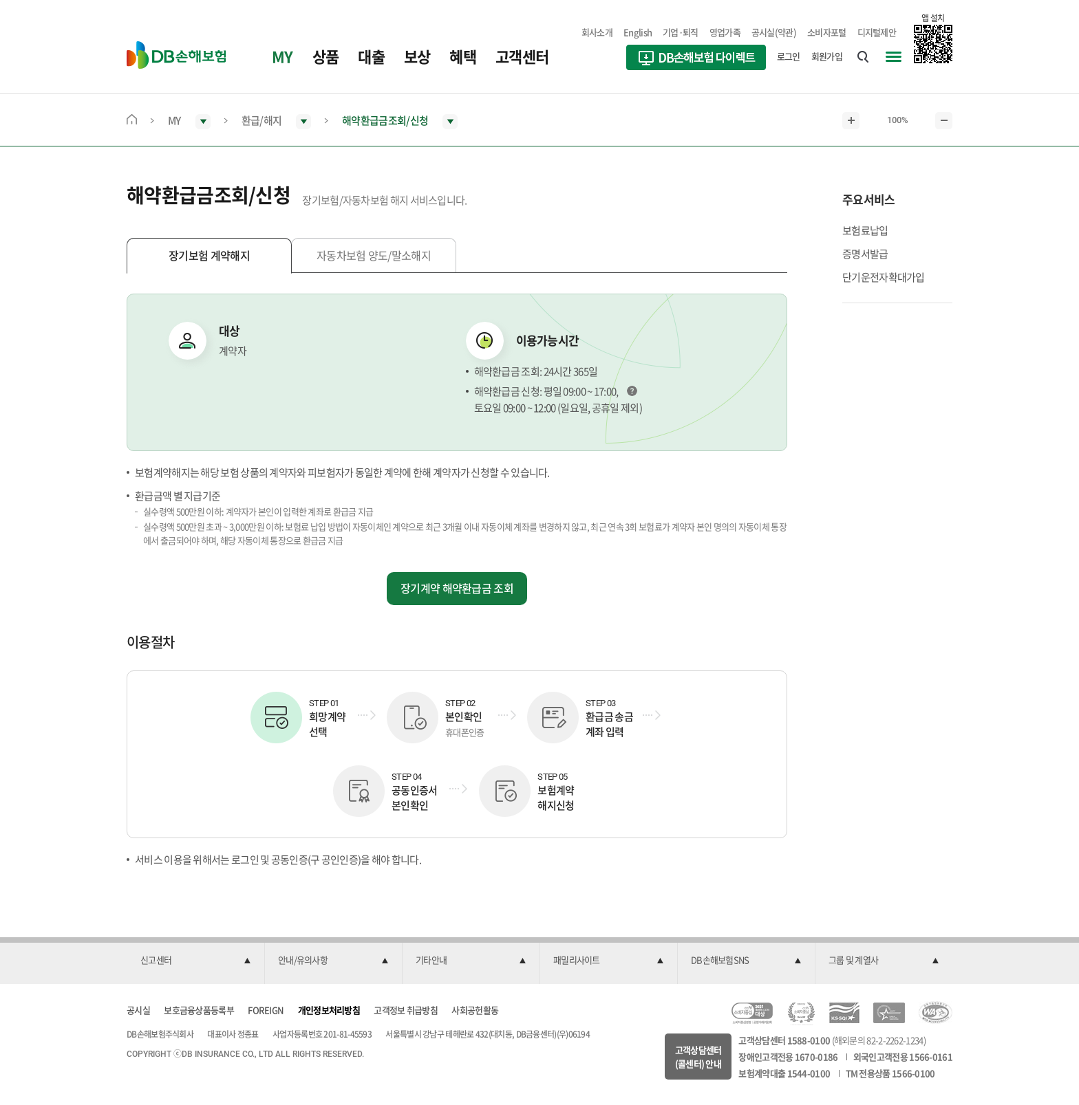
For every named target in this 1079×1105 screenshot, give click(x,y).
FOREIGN (266, 1009)
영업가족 (724, 32)
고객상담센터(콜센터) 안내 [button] (698, 1056)
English (637, 32)
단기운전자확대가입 (883, 277)
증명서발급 (865, 253)
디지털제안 (877, 32)
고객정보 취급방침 (406, 1009)
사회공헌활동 (474, 1009)
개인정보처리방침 (329, 1009)
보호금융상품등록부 (199, 1009)
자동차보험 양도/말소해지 (374, 255)
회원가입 (826, 56)
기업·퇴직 (680, 32)
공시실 (138, 1009)
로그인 (788, 56)
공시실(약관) (773, 32)
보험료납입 (865, 230)
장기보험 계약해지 (209, 255)
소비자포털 (826, 32)
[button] (195, 960)
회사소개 (596, 32)
